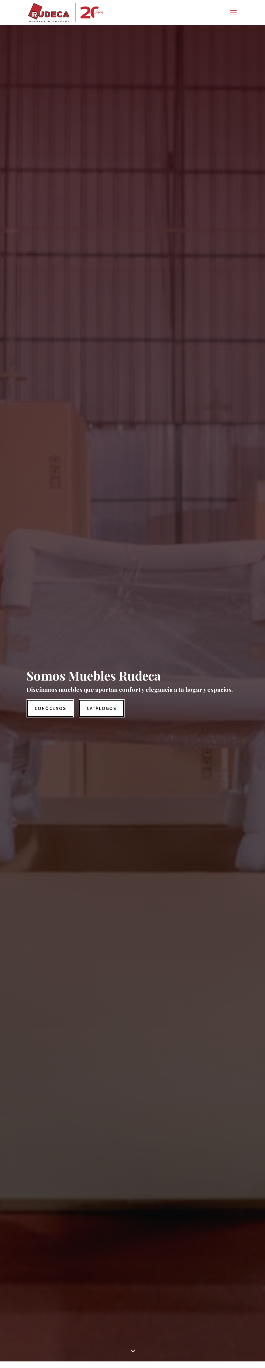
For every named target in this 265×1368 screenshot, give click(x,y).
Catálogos (101, 708)
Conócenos (50, 708)
